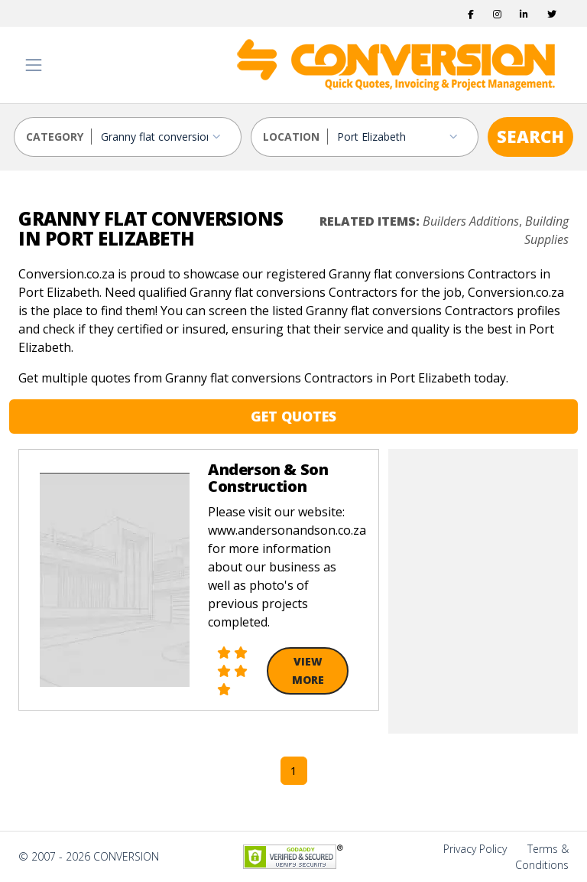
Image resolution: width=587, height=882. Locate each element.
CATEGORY (54, 136)
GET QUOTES (293, 416)
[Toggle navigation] (33, 65)
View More (308, 670)
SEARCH (530, 136)
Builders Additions (471, 221)
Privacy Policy (475, 848)
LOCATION (291, 136)
